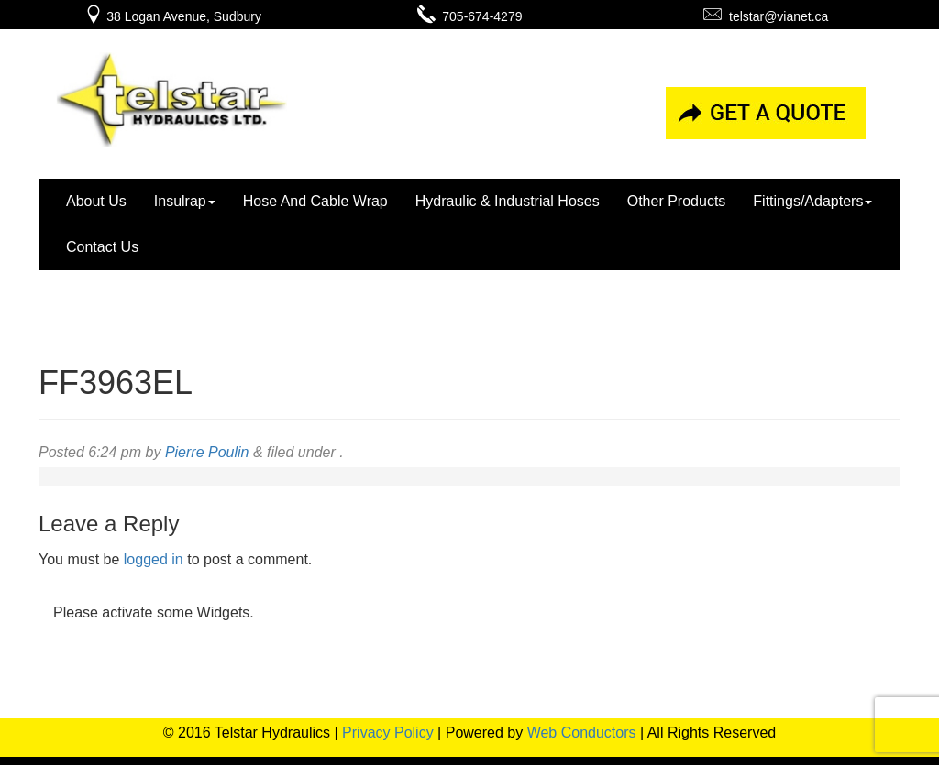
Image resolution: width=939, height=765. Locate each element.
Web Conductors (581, 732)
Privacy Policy (388, 732)
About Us (96, 201)
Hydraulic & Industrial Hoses (507, 201)
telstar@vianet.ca (765, 16)
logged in (153, 559)
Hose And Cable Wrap (315, 201)
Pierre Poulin (207, 452)
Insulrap (184, 201)
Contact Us (102, 247)
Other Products (676, 201)
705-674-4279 (470, 16)
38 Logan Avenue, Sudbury (172, 16)
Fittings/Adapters (812, 201)
